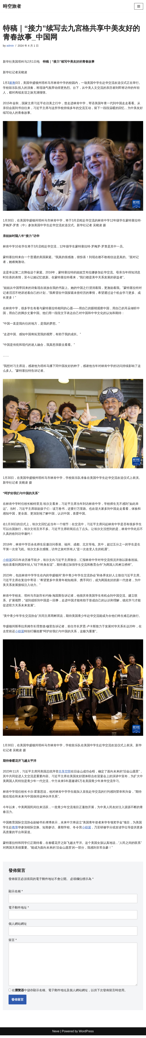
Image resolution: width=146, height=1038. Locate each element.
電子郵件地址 (19, 909)
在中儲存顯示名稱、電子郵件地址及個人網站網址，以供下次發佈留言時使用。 (69, 992)
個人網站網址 (18, 926)
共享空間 (65, 773)
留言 (13, 942)
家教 (12, 83)
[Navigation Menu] (138, 6)
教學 (15, 829)
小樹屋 (7, 561)
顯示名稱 (16, 893)
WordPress (86, 1034)
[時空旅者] (12, 6)
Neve (55, 1034)
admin (10, 45)
